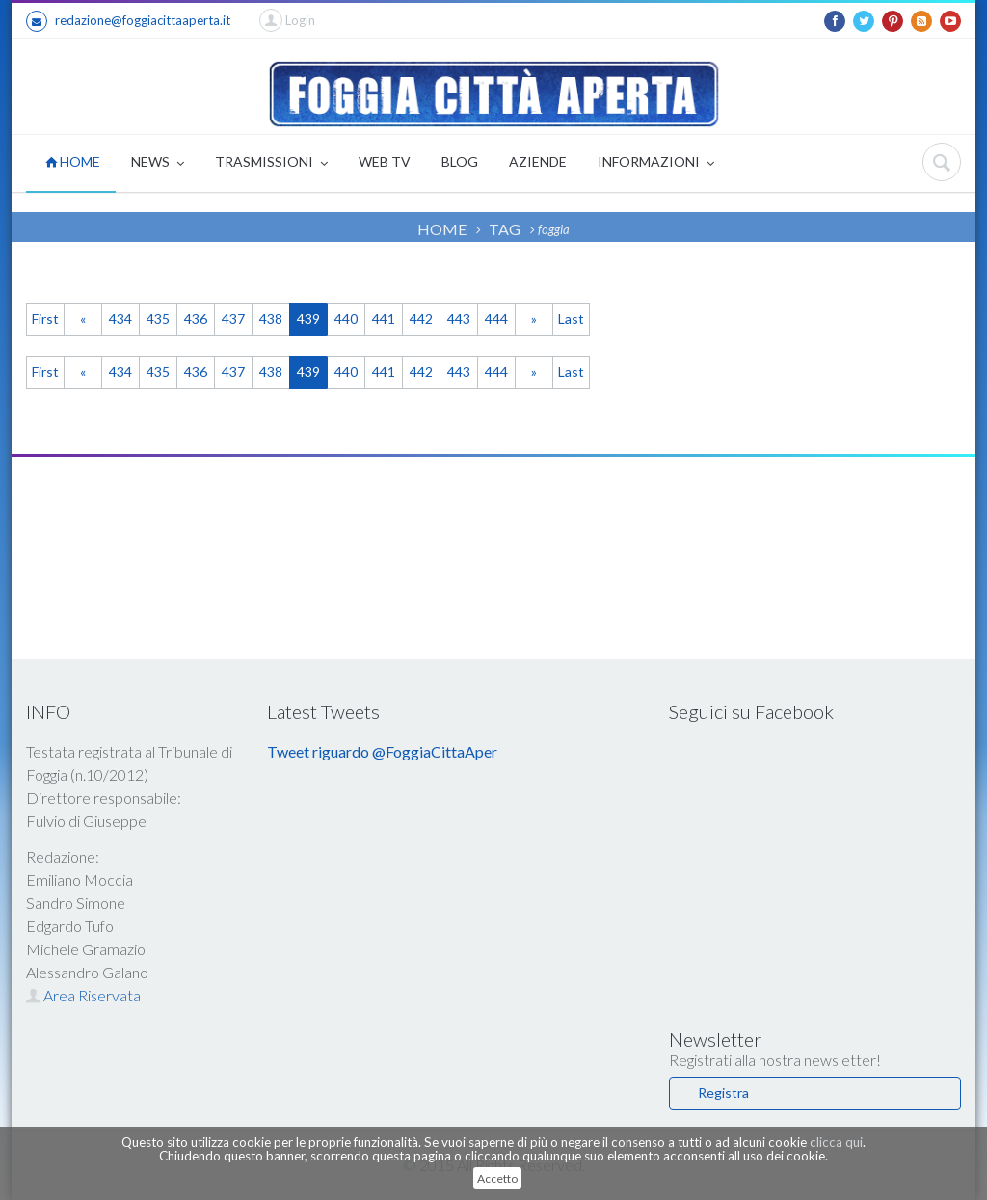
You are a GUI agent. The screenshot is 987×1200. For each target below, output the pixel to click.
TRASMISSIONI (271, 163)
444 (496, 318)
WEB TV (385, 161)
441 (383, 318)
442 (421, 318)
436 (195, 318)
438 (270, 318)
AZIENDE (538, 161)
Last (571, 318)
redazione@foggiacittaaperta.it (128, 21)
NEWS (157, 163)
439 (308, 318)
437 (233, 318)
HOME (72, 161)
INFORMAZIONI (656, 163)
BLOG (459, 161)
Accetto (497, 1178)
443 (458, 318)
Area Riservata (83, 995)
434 (120, 318)
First (45, 318)
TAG (504, 229)
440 (346, 318)
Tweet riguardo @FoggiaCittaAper (382, 751)
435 (158, 318)
